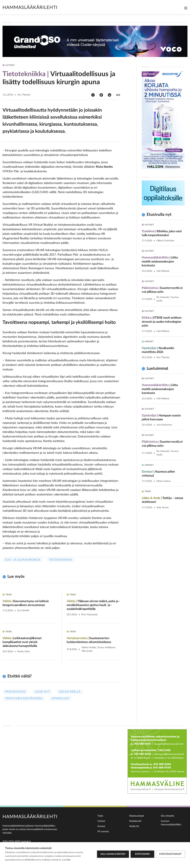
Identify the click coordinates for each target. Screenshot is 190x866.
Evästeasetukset (170, 854)
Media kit (134, 826)
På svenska (103, 831)
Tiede (100, 816)
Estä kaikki (142, 854)
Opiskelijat (60, 698)
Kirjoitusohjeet (136, 816)
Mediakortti (135, 821)
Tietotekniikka (60, 559)
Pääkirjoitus (15, 691)
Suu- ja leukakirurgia (22, 559)
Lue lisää (66, 860)
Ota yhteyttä (167, 816)
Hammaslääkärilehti (30, 7)
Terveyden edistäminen (23, 698)
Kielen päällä (69, 691)
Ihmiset (101, 826)
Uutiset (101, 821)
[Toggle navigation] (185, 8)
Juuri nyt (42, 691)
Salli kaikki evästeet (113, 854)
